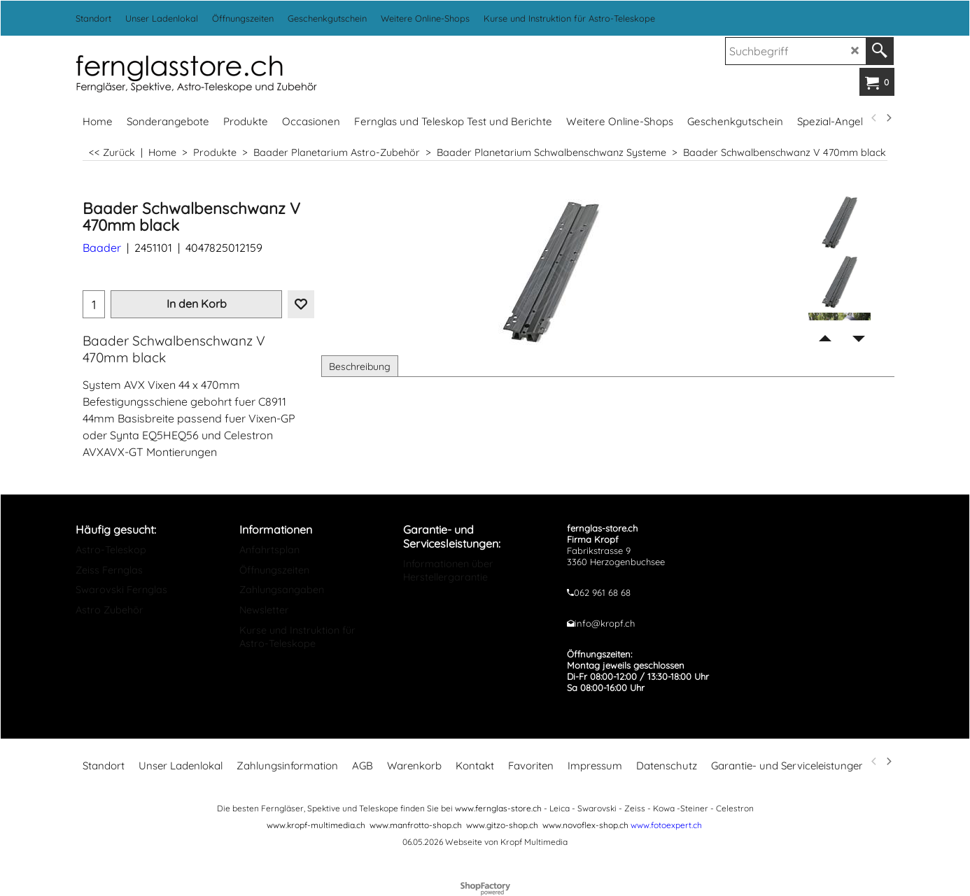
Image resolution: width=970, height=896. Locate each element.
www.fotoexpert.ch (666, 825)
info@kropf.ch (605, 623)
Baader (102, 248)
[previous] (874, 118)
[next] (888, 118)
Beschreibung (360, 366)
